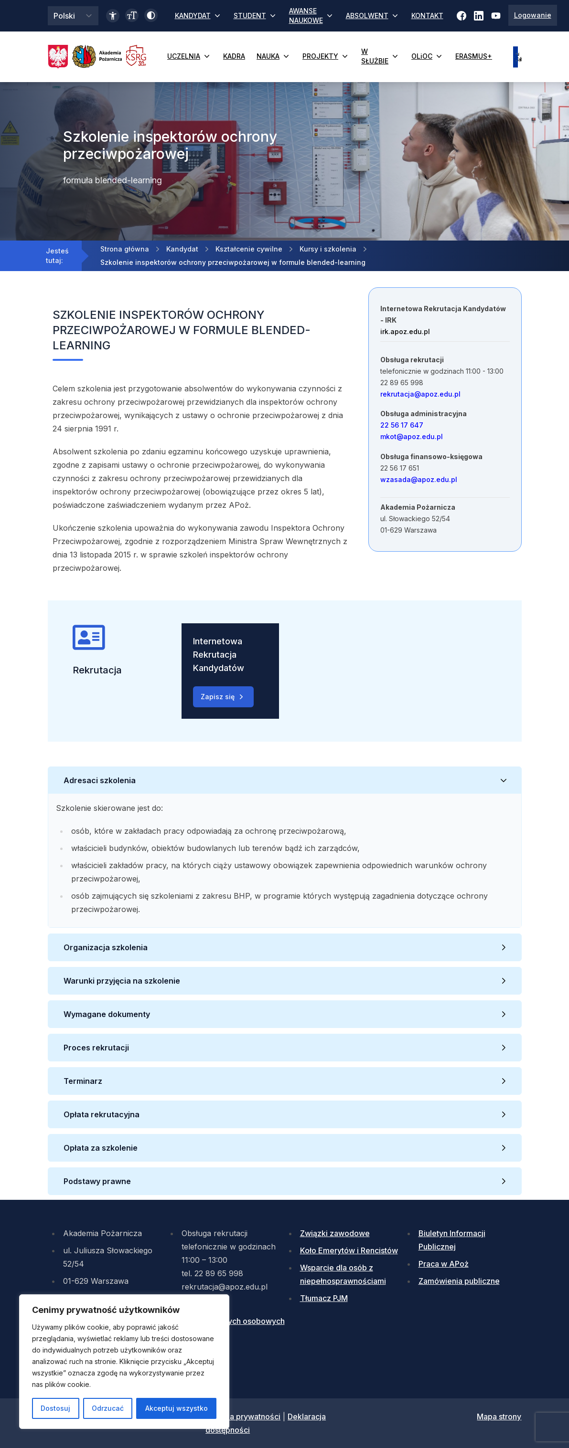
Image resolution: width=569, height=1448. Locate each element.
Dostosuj (55, 1408)
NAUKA (274, 56)
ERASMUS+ (473, 56)
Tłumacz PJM (324, 1298)
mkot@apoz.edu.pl (411, 436)
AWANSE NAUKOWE (311, 15)
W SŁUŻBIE (380, 56)
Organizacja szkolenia (106, 947)
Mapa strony (499, 1416)
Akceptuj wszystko (176, 1408)
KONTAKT (427, 15)
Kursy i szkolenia (328, 249)
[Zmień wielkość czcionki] (132, 15)
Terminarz (83, 1081)
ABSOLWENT (373, 16)
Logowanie (532, 15)
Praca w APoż (444, 1264)
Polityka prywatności (242, 1416)
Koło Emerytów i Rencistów (349, 1250)
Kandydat (182, 249)
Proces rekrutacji (96, 1047)
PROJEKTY (326, 56)
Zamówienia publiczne (459, 1281)
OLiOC (427, 56)
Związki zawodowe (335, 1233)
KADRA (234, 56)
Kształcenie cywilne (248, 249)
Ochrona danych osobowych (233, 1321)
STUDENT (256, 16)
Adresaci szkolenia (100, 780)
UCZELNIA (189, 56)
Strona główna (124, 249)
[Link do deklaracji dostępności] (112, 15)
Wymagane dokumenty (108, 1014)
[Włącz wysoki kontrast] (151, 15)
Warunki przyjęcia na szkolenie (123, 981)
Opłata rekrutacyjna (102, 1114)
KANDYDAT (198, 16)
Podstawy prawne (97, 1181)
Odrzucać (108, 1408)
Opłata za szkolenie (102, 1148)
